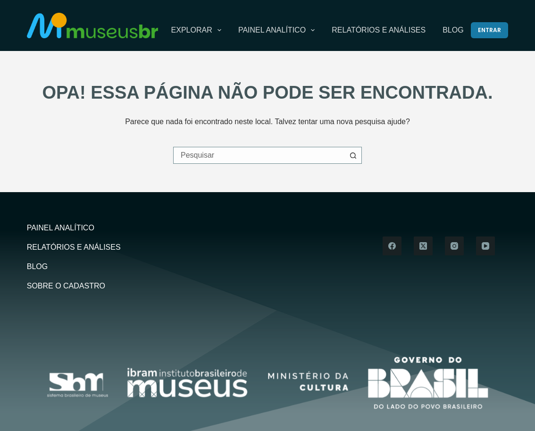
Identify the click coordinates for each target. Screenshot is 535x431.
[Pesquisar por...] (259, 155)
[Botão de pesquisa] (353, 155)
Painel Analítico (278, 30)
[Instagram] (454, 246)
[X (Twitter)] (423, 246)
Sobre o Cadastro (66, 286)
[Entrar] (489, 30)
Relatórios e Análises (379, 30)
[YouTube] (485, 246)
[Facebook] (392, 246)
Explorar (198, 30)
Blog (453, 30)
